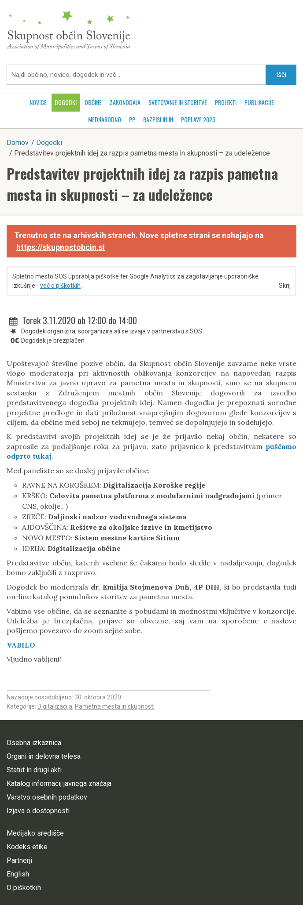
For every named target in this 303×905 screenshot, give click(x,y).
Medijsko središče (35, 833)
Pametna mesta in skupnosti (115, 706)
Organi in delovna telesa (44, 756)
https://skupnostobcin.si (60, 247)
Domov (18, 142)
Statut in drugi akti (34, 770)
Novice (38, 102)
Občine (93, 102)
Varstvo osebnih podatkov (47, 797)
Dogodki (66, 102)
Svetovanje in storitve (177, 102)
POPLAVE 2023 (198, 119)
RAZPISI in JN (158, 119)
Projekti (225, 102)
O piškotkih (24, 887)
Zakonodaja (125, 102)
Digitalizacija (54, 706)
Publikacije (259, 102)
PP (132, 119)
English (18, 874)
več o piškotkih (60, 285)
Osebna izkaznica (34, 742)
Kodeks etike (27, 847)
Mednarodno (104, 119)
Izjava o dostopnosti (38, 811)
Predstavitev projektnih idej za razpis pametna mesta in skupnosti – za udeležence (142, 184)
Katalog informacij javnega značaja (59, 783)
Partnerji (19, 860)
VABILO (21, 645)
